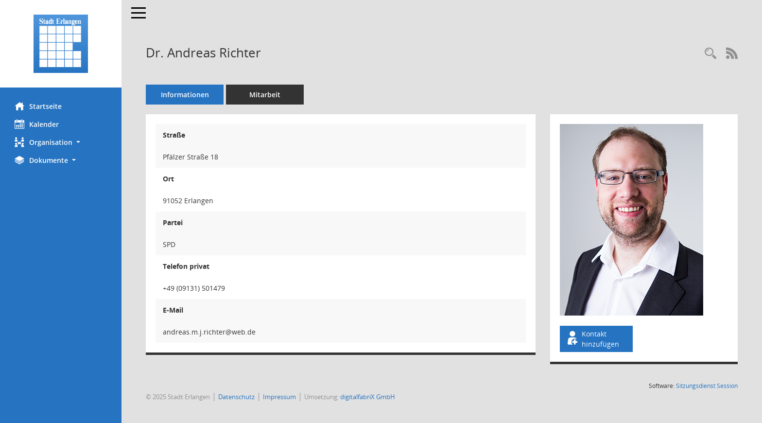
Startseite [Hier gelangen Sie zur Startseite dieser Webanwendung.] (38, 106)
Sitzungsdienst (707, 386)
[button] (60, 142)
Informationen (185, 94)
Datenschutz (236, 396)
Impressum (279, 396)
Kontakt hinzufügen (592, 339)
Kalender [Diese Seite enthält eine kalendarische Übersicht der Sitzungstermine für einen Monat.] (37, 124)
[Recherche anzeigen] (710, 54)
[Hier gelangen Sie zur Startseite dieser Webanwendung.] (60, 44)
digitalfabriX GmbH (367, 396)
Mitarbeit (264, 94)
